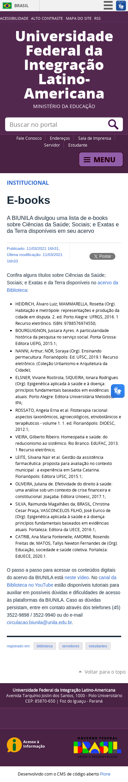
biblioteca (45, 646)
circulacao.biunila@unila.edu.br (39, 622)
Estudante (77, 145)
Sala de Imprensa (94, 138)
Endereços (60, 138)
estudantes (98, 646)
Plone (105, 774)
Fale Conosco (29, 138)
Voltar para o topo (105, 671)
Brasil (21, 6)
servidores (70, 646)
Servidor (52, 145)
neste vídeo (77, 577)
